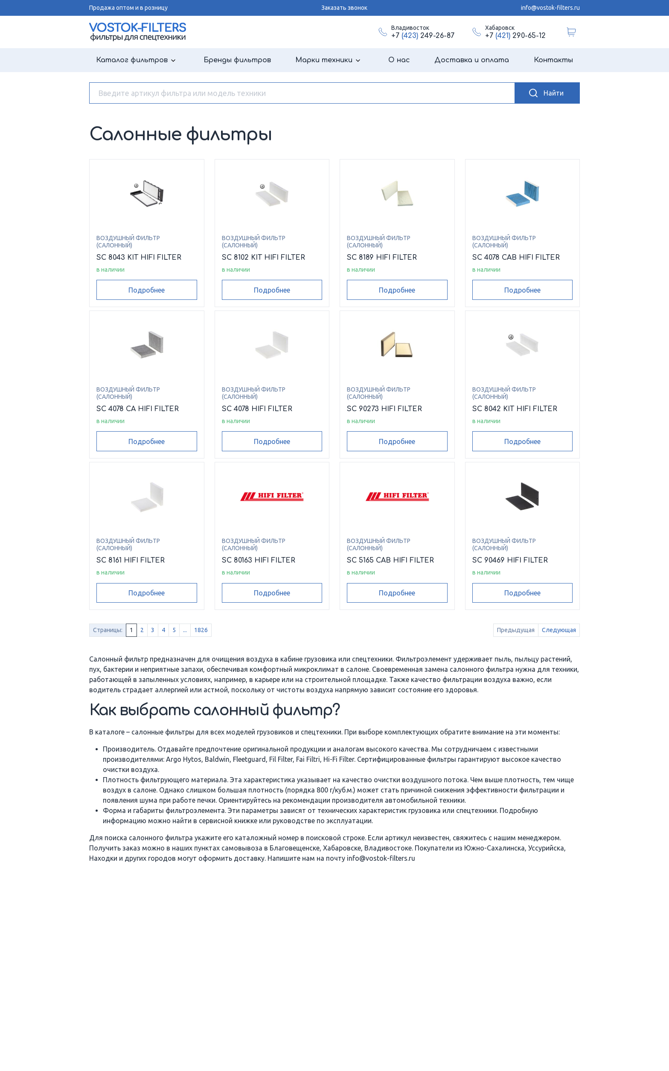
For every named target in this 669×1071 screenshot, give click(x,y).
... (185, 630)
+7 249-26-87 (422, 36)
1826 (201, 630)
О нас (399, 60)
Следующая (559, 630)
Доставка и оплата (471, 60)
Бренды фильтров (237, 60)
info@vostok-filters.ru (550, 7)
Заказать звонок (344, 7)
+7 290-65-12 (515, 36)
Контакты (553, 60)
